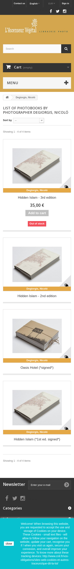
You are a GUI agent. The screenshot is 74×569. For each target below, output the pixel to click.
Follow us (42, 10)
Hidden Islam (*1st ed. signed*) (37, 439)
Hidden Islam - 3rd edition (37, 197)
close (9, 543)
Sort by (7, 120)
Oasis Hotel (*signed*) (37, 368)
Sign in (65, 3)
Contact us (19, 3)
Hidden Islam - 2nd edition (37, 296)
